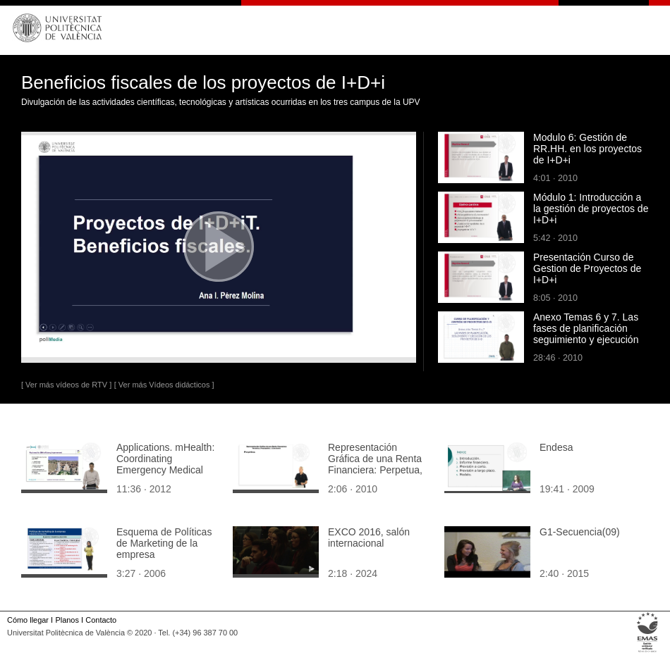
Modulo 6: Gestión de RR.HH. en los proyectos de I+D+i (587, 149)
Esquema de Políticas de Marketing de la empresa (164, 543)
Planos (66, 620)
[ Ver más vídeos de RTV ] (66, 384)
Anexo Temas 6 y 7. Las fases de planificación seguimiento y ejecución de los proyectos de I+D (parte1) (585, 339)
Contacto (100, 620)
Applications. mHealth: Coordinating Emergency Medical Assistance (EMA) (165, 464)
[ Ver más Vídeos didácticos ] (164, 384)
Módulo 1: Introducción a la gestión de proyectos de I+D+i (590, 208)
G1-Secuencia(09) (580, 531)
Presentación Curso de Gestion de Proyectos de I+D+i (587, 268)
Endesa (556, 447)
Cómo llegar (28, 620)
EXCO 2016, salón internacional (369, 537)
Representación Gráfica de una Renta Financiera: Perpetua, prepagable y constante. (375, 470)
